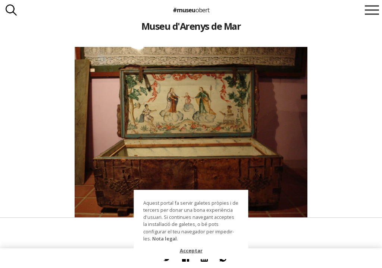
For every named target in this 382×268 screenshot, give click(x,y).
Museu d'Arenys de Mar (191, 26)
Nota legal (164, 238)
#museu (191, 10)
